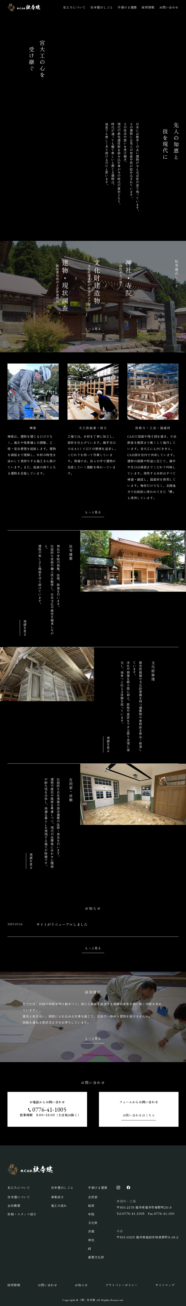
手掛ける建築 (127, 7)
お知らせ (81, 1285)
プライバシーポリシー (121, 1285)
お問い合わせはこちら (139, 1115)
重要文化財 (96, 1257)
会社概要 (13, 1205)
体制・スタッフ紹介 (21, 1214)
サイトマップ (165, 1285)
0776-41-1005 (49, 1109)
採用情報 (148, 7)
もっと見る (93, 328)
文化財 (93, 1222)
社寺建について (18, 1197)
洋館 (91, 1231)
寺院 (91, 1214)
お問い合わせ (169, 7)
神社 (91, 1240)
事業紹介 (57, 1197)
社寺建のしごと (101, 7)
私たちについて (74, 7)
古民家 (93, 1197)
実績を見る (25, 628)
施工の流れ (59, 1205)
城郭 (91, 1205)
